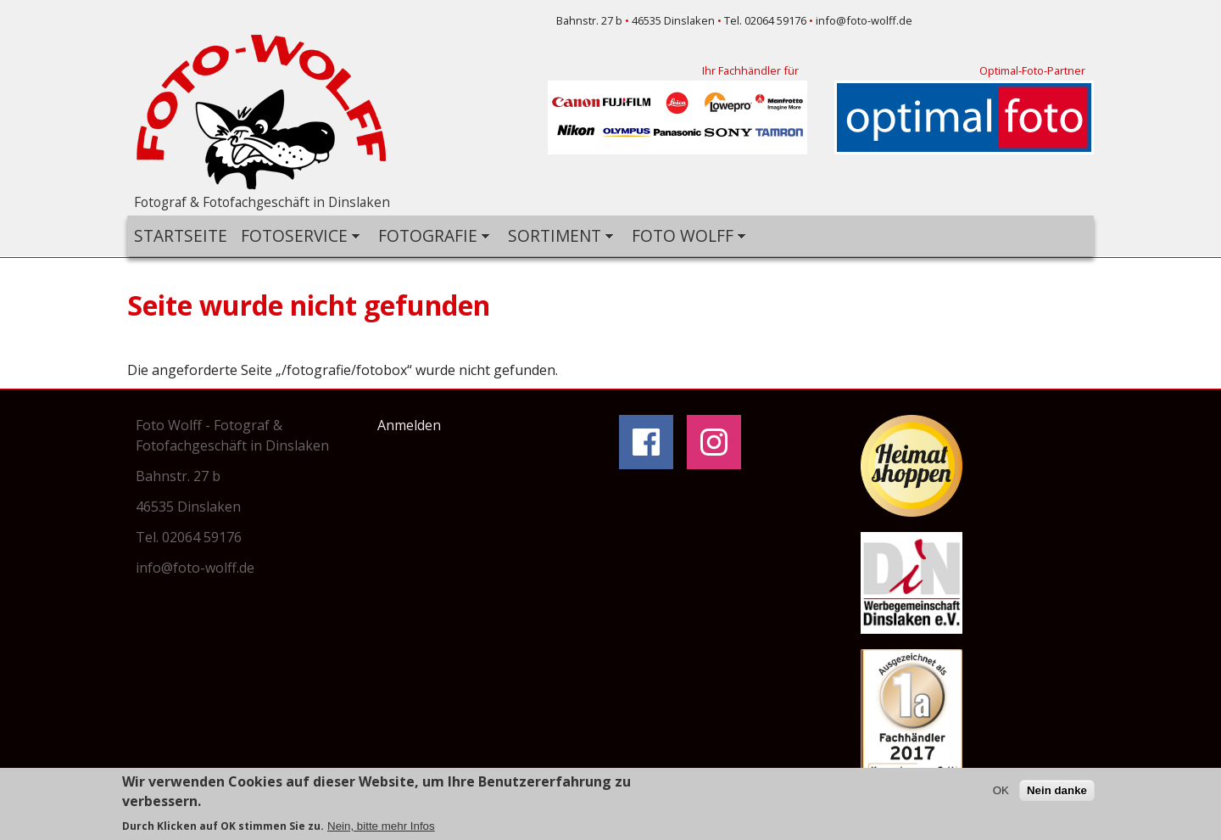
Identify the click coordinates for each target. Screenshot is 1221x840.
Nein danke (1057, 792)
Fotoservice (297, 236)
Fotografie (430, 236)
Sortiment (557, 236)
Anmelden (409, 425)
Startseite (180, 235)
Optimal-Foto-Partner (1032, 70)
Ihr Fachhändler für (750, 70)
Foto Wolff (685, 236)
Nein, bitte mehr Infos (381, 827)
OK (1001, 792)
